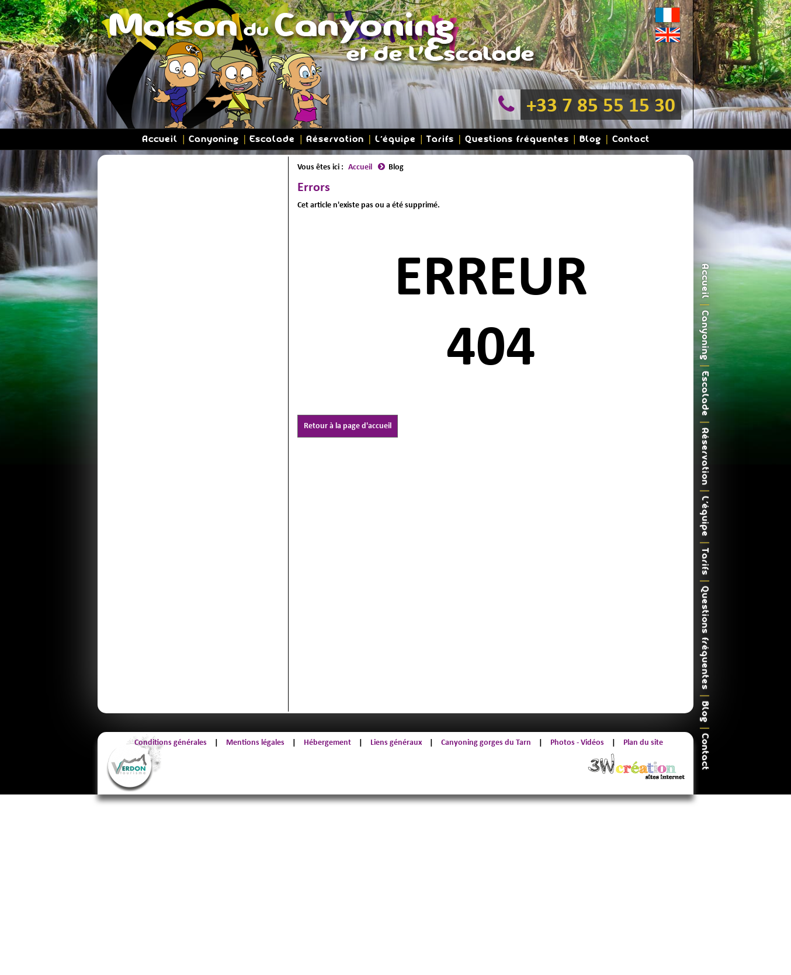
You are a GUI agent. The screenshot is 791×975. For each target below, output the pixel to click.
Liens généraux (396, 742)
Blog (590, 139)
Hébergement (327, 742)
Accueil (160, 139)
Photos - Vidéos (577, 742)
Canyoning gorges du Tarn (486, 742)
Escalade (272, 139)
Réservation (335, 139)
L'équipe (395, 139)
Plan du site (643, 742)
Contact (631, 139)
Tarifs (440, 139)
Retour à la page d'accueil (347, 426)
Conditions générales (170, 742)
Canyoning (214, 139)
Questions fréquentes (517, 139)
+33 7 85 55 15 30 (600, 104)
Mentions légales (255, 742)
